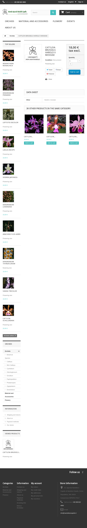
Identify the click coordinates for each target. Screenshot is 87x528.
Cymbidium (10, 368)
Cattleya (9, 361)
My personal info (37, 496)
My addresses (36, 493)
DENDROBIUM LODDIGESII (8, 206)
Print (50, 79)
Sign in (80, 2)
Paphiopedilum (11, 379)
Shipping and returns (13, 415)
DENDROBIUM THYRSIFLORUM (9, 263)
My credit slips (36, 490)
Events (71, 21)
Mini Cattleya (10, 365)
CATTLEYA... (28, 137)
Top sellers (10, 44)
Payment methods (12, 422)
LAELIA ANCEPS (9, 150)
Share (58, 70)
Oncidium (9, 376)
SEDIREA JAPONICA (10, 177)
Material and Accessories (33, 21)
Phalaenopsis (11, 383)
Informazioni (11, 409)
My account (36, 483)
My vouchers (35, 499)
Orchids (9, 21)
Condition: (49, 60)
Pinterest (50, 74)
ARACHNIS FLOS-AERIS (11, 234)
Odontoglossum (11, 372)
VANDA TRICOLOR (10, 291)
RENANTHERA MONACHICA (8, 65)
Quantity (72, 57)
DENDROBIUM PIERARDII (8, 94)
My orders (34, 487)
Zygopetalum (10, 386)
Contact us (62, 2)
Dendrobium (10, 390)
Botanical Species (9, 356)
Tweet (49, 70)
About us (10, 27)
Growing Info (21, 503)
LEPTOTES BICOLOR (10, 122)
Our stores (10, 425)
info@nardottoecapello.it (68, 513)
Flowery (57, 21)
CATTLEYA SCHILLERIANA (8, 319)
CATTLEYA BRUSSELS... (11, 452)
